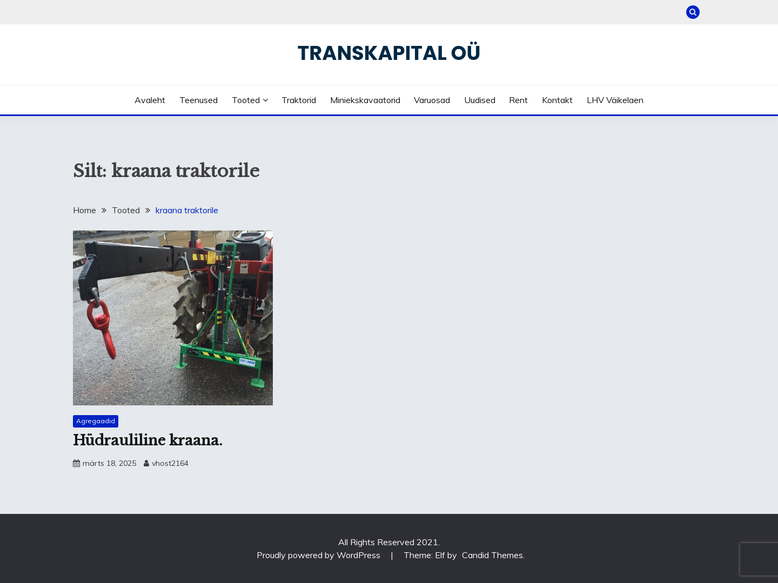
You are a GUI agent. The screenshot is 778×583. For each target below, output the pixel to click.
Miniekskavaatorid (365, 99)
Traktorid (298, 99)
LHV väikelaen (615, 99)
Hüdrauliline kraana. (148, 440)
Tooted (246, 99)
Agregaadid (95, 421)
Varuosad (432, 99)
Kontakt (557, 99)
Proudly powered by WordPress (320, 555)
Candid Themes (492, 555)
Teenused (198, 99)
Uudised (479, 99)
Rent (518, 99)
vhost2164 (170, 463)
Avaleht (150, 99)
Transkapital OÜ (389, 53)
